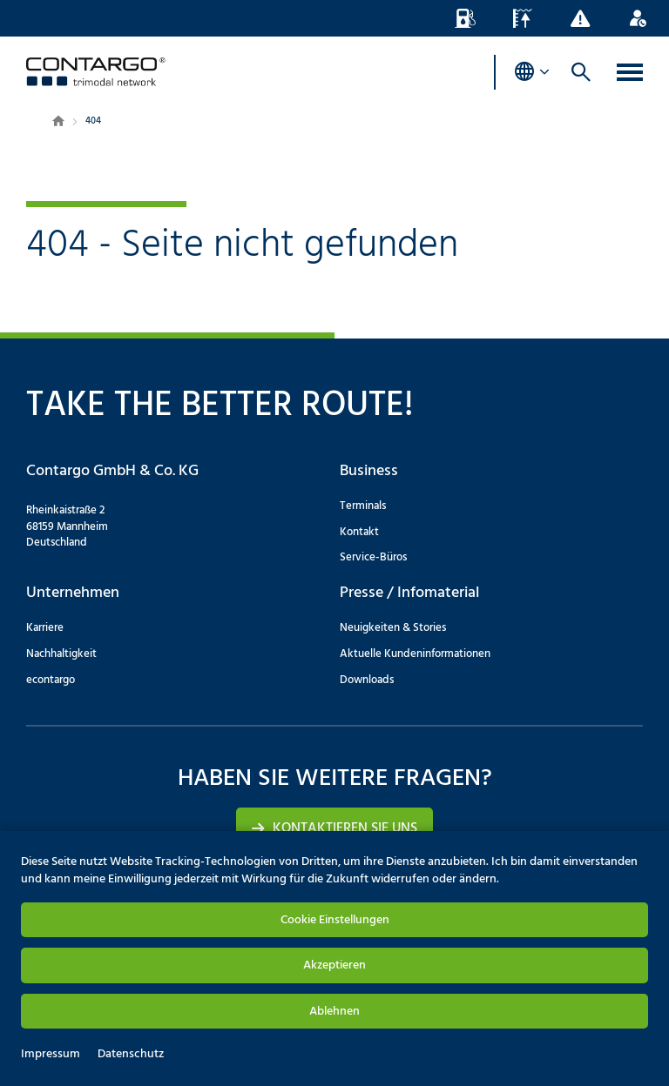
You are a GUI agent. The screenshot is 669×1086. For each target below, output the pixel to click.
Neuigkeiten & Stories (393, 628)
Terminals (363, 506)
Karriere (45, 628)
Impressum (50, 1055)
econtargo (50, 680)
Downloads (367, 680)
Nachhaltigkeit (61, 654)
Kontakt (359, 532)
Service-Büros (373, 557)
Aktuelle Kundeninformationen (415, 654)
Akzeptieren (334, 965)
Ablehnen (334, 1012)
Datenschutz (131, 1055)
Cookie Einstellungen (334, 920)
